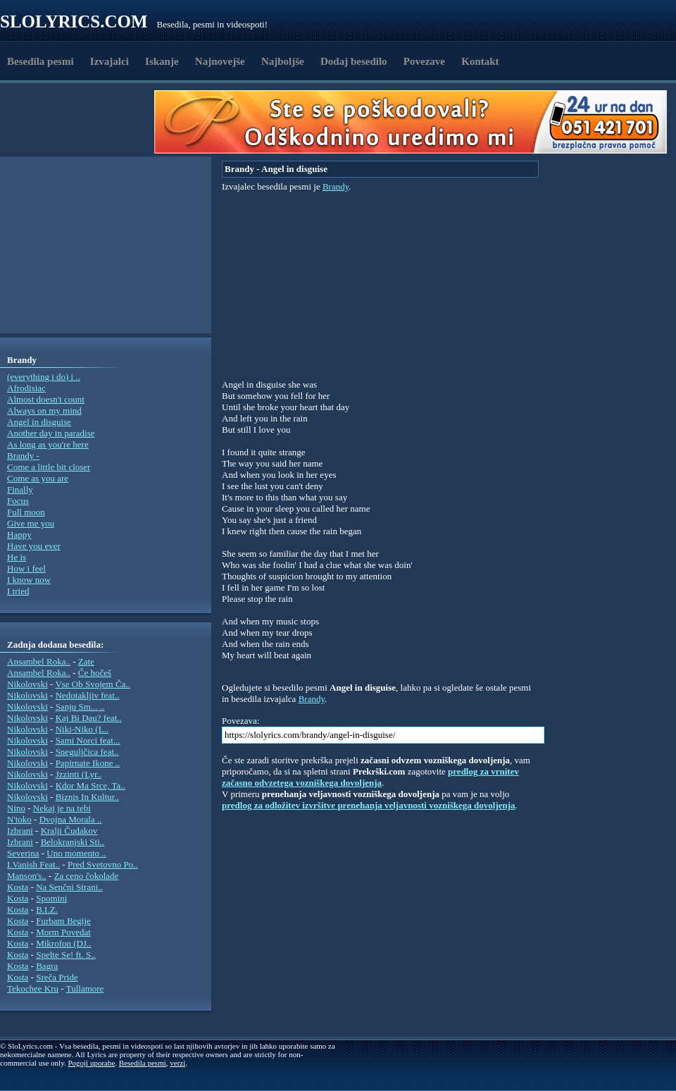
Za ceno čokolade (86, 875)
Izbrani (20, 830)
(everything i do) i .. (43, 376)
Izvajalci (109, 61)
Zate (86, 661)
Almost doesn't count (45, 399)
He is (16, 557)
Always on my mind (44, 410)
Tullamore (85, 988)
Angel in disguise (39, 422)
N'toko (19, 819)
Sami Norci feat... (88, 740)
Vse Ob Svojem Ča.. (92, 684)
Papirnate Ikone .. (88, 763)
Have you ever (34, 546)
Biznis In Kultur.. (87, 796)
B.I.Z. (47, 909)
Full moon (26, 512)
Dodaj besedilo (353, 61)
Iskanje (162, 61)
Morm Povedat (63, 932)
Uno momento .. (76, 853)
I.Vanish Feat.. (33, 864)
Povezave (424, 61)
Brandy (336, 186)
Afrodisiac (26, 388)
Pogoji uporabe (91, 1063)
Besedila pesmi (40, 61)
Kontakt (480, 61)
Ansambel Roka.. (38, 661)
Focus (18, 500)
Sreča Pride (57, 977)
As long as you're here (48, 444)
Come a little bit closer (48, 467)
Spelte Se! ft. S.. (66, 954)
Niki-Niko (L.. (82, 729)
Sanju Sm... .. (80, 706)
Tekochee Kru (32, 988)
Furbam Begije (63, 921)
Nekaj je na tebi (62, 808)
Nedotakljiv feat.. (88, 695)
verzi (177, 1063)
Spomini (51, 898)
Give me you (30, 523)
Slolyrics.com (74, 21)
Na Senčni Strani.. (69, 887)
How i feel (26, 568)
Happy (19, 534)
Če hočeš (94, 672)
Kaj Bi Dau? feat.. (89, 718)
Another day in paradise (51, 433)
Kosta (17, 887)
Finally (20, 489)
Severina (23, 853)
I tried (18, 591)
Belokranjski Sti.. (73, 842)
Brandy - (23, 455)
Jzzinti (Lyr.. (78, 774)
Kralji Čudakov (69, 830)
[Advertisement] (81, 122)
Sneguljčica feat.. (87, 751)
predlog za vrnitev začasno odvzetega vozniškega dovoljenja (370, 777)
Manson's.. (26, 875)
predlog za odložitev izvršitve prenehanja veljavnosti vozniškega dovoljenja (368, 805)
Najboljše (282, 61)
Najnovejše (220, 61)
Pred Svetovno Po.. (103, 864)
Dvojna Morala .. (70, 819)
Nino (16, 808)
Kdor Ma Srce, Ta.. (90, 785)
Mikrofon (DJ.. (63, 943)
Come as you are (37, 478)
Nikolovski (27, 684)
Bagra (47, 966)
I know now (29, 579)
